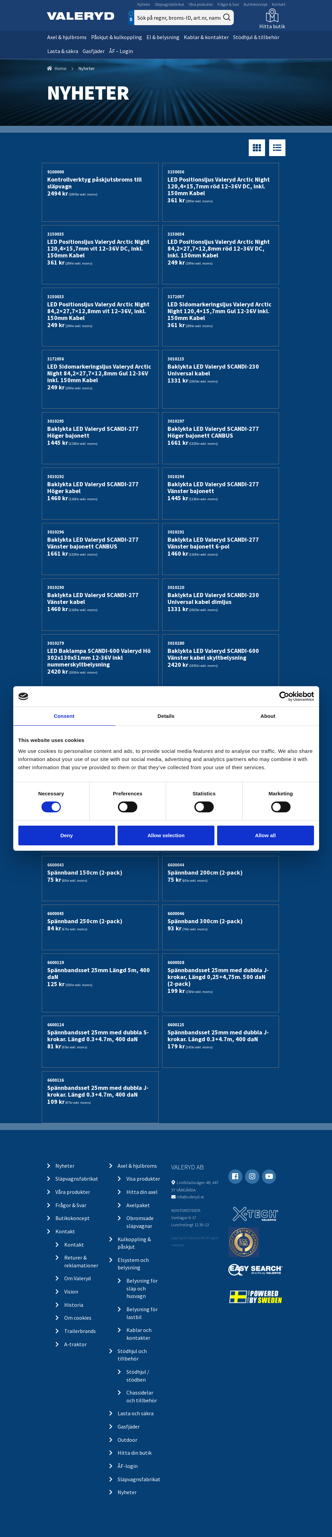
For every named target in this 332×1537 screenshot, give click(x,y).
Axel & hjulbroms (67, 37)
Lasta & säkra (62, 51)
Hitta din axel (142, 1191)
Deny (66, 835)
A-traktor (75, 1344)
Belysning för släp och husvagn (142, 1288)
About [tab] (268, 716)
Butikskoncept (255, 4)
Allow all (265, 835)
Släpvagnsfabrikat (169, 4)
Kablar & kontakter (206, 37)
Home (61, 68)
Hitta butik (272, 26)
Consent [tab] (64, 716)
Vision (71, 1291)
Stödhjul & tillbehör (256, 37)
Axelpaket (138, 1205)
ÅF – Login (121, 51)
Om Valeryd (77, 1278)
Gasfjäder (94, 51)
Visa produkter (143, 1178)
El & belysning (162, 37)
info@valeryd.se (190, 1196)
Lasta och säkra (136, 1413)
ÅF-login (128, 1466)
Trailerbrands (80, 1331)
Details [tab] (166, 716)
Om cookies (77, 1317)
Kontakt (278, 4)
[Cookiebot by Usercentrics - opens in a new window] (284, 696)
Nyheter (143, 4)
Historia (73, 1304)
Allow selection (166, 835)
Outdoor (127, 1439)
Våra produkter (201, 4)
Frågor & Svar (228, 4)
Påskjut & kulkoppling (116, 37)
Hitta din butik (135, 1452)
